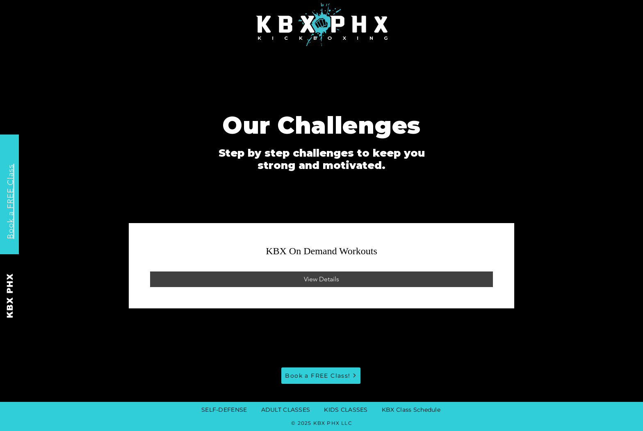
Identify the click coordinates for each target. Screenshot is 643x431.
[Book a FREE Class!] (320, 375)
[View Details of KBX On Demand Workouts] (321, 279)
